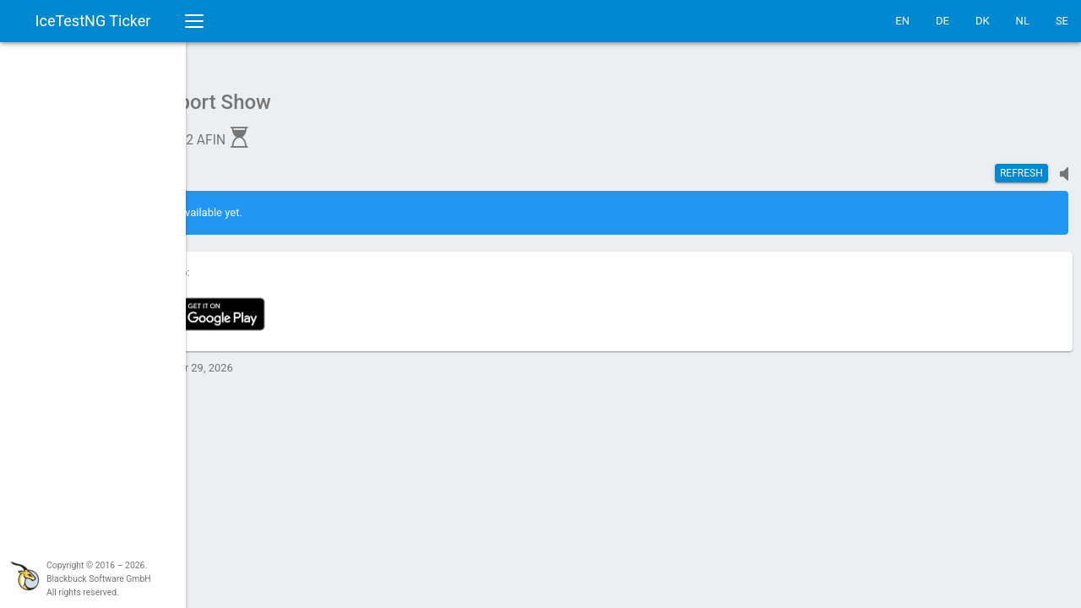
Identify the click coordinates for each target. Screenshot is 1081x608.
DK (982, 20)
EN (902, 20)
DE (942, 20)
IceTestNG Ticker (93, 21)
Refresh (1021, 165)
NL (1022, 20)
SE (1062, 20)
